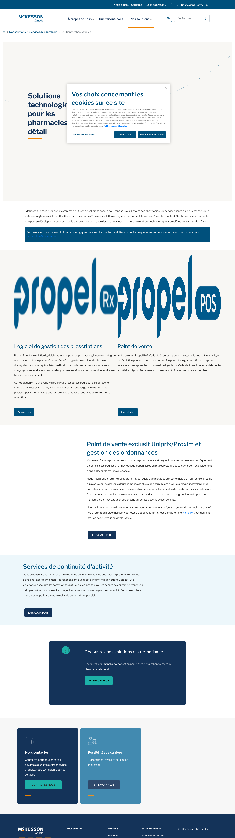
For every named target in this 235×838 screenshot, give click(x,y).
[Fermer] (165, 87)
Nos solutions (141, 19)
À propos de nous (81, 19)
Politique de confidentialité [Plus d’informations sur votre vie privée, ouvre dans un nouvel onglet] (115, 126)
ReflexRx (188, 512)
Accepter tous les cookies (152, 134)
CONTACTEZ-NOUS (43, 787)
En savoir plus (24, 412)
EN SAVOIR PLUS (102, 535)
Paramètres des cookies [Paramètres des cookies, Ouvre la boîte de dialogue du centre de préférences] (84, 134)
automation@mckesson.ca (42, 236)
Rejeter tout (125, 134)
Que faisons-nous (112, 19)
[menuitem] (121, 5)
